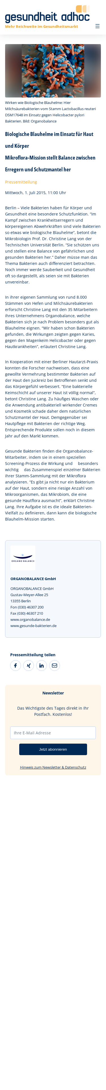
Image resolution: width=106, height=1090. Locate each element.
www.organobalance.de (30, 619)
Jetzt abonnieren (53, 749)
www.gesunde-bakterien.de (33, 625)
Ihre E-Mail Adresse (32, 732)
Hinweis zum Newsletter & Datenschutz (53, 767)
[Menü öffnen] (97, 26)
